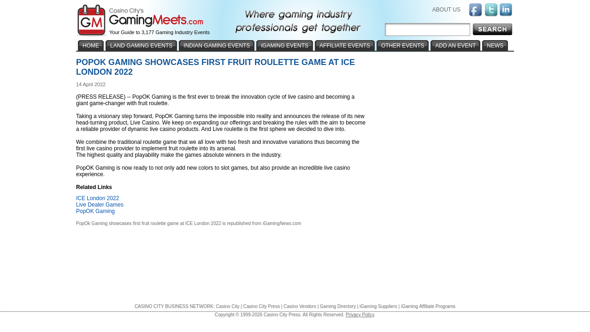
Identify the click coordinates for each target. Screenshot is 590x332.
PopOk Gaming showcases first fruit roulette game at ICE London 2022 (148, 223)
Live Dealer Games (100, 205)
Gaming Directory (338, 306)
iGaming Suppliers (378, 306)
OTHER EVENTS (402, 45)
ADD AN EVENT (455, 45)
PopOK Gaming (95, 211)
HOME (91, 45)
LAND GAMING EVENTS (141, 45)
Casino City (227, 306)
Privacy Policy (360, 314)
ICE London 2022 (97, 198)
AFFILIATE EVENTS (344, 45)
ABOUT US (446, 9)
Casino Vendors (299, 306)
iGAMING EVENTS (284, 45)
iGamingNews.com (282, 223)
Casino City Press (261, 306)
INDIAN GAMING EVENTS (216, 45)
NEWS (495, 45)
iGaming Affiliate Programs (428, 306)
